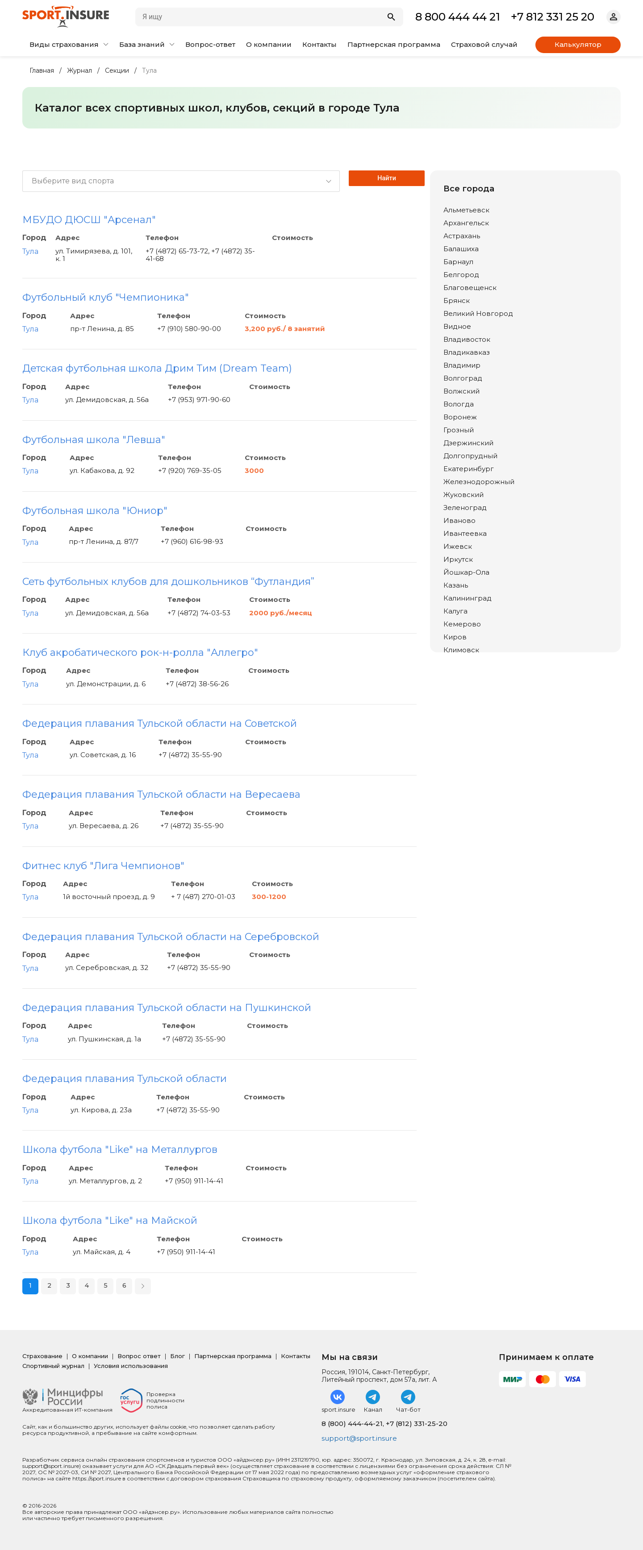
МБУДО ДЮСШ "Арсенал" (89, 220)
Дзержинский (468, 443)
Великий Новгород (478, 313)
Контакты (319, 44)
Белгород (461, 274)
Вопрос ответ (139, 1355)
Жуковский (463, 494)
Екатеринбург (468, 468)
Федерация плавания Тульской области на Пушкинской (166, 1008)
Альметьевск (466, 210)
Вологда (458, 404)
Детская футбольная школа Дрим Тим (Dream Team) (157, 368)
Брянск (456, 300)
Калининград (467, 598)
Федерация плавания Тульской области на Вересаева (161, 794)
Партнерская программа (393, 44)
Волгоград (462, 378)
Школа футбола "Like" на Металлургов (119, 1150)
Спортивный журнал (53, 1365)
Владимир (461, 365)
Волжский (461, 391)
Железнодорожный (478, 481)
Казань (455, 585)
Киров (455, 637)
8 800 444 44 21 (457, 16)
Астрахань (461, 236)
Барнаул (458, 261)
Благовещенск (470, 287)
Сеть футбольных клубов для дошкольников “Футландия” (168, 582)
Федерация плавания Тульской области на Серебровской (170, 937)
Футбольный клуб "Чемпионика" (105, 297)
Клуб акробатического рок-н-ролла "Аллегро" (140, 653)
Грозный (458, 430)
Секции (117, 71)
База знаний (147, 44)
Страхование (42, 1355)
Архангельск (466, 223)
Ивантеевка (465, 533)
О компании (269, 44)
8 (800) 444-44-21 (352, 1423)
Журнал (79, 71)
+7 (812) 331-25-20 (416, 1423)
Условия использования (131, 1365)
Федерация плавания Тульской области (124, 1079)
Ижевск (457, 546)
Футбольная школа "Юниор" (94, 511)
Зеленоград (465, 507)
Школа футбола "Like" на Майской (109, 1220)
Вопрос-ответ (210, 44)
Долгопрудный (470, 456)
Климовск (461, 650)
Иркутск (458, 559)
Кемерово (462, 624)
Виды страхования (69, 44)
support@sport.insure (361, 1438)
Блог (177, 1355)
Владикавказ (466, 352)
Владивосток (466, 339)
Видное (457, 326)
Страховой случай (484, 44)
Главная (41, 71)
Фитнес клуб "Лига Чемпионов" (103, 866)
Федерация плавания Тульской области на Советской (159, 723)
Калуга (455, 611)
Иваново (459, 520)
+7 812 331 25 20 (552, 16)
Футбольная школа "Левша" (93, 440)
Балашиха (461, 249)
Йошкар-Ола (466, 572)
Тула (30, 251)
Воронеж (460, 417)
